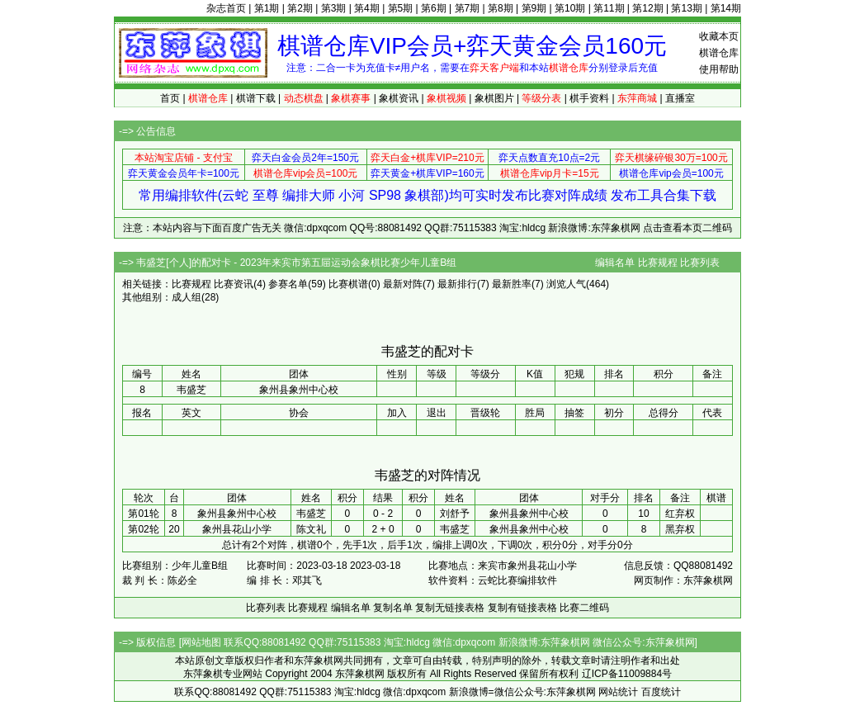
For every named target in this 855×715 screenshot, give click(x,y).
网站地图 (201, 642)
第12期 (647, 8)
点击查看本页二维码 (687, 228)
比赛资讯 (233, 284)
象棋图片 (494, 98)
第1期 (267, 8)
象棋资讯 (398, 98)
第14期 (726, 8)
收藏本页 (719, 36)
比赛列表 (700, 262)
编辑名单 (615, 262)
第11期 (608, 8)
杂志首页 (226, 8)
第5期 (400, 8)
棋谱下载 (256, 98)
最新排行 (457, 284)
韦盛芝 (311, 513)
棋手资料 (589, 98)
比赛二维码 (584, 607)
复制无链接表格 (449, 607)
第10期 (570, 8)
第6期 (433, 8)
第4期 (367, 8)
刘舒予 (455, 513)
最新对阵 (403, 284)
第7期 (467, 8)
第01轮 (143, 513)
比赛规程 (658, 262)
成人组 (186, 297)
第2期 (300, 8)
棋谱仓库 (719, 53)
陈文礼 (311, 529)
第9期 (534, 8)
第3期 (334, 8)
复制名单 (393, 607)
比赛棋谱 (348, 284)
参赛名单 (288, 284)
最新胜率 (511, 284)
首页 (170, 98)
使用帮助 (719, 69)
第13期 (686, 8)
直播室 (680, 98)
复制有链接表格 (522, 607)
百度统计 (661, 692)
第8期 (500, 8)
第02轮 (143, 529)
